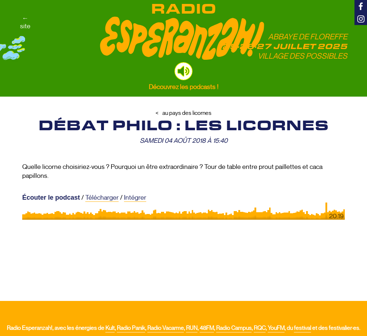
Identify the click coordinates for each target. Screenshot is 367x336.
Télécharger (102, 197)
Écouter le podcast (51, 197)
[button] (183, 71)
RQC (260, 328)
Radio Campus (234, 328)
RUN (191, 328)
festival (302, 328)
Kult (110, 328)
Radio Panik (131, 328)
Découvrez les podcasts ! (183, 87)
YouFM (276, 328)
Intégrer (135, 197)
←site (25, 22)
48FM (207, 328)
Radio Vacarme (165, 328)
